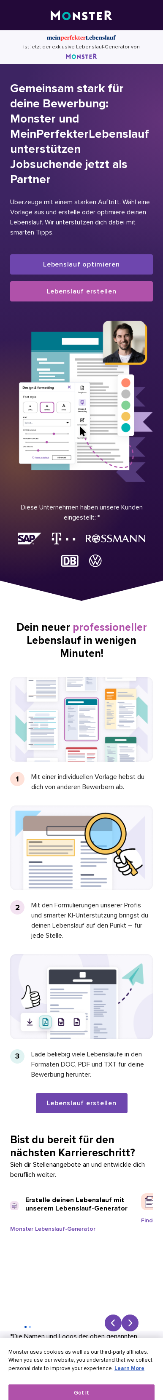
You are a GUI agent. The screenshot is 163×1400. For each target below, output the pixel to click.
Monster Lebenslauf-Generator (52, 1228)
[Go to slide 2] (30, 1327)
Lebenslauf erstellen (82, 291)
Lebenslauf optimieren (81, 264)
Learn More (129, 1374)
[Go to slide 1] (25, 1327)
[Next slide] (130, 1323)
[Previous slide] (113, 1323)
